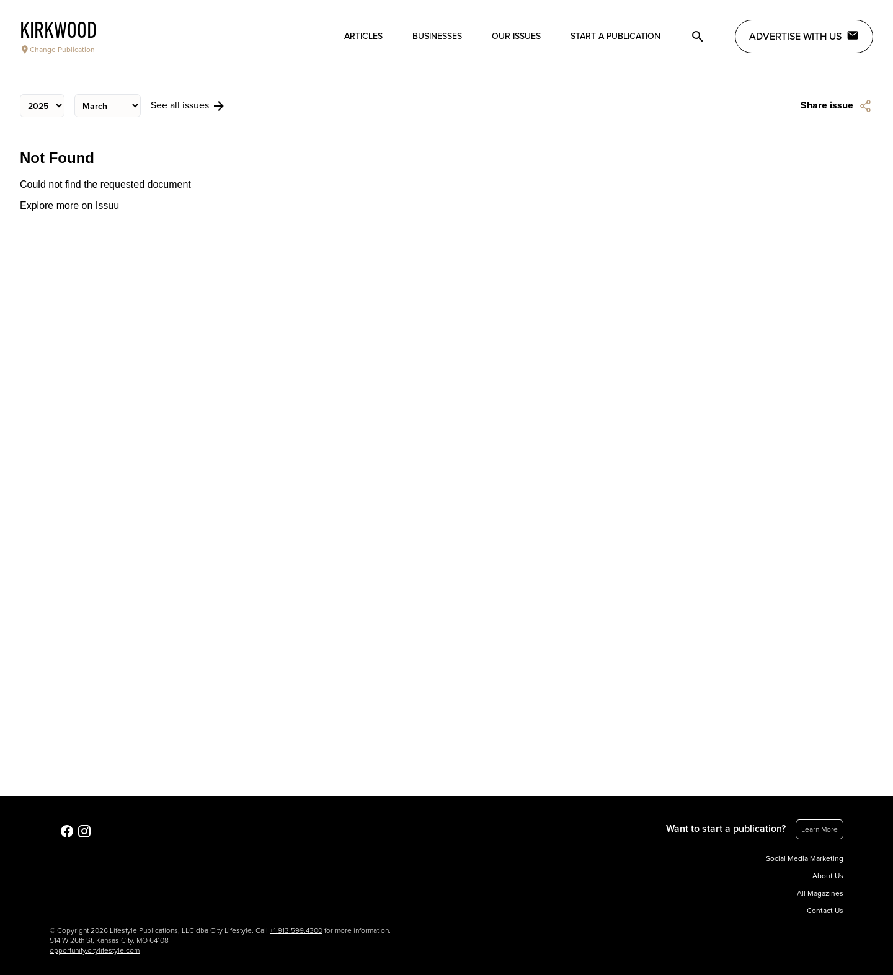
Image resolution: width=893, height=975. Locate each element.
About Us (827, 875)
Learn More (819, 829)
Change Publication (57, 50)
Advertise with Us (804, 36)
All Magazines (820, 893)
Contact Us (825, 910)
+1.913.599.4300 (296, 930)
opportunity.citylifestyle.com (95, 950)
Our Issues (516, 36)
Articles (363, 36)
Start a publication (615, 36)
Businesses (437, 36)
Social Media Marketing (804, 858)
